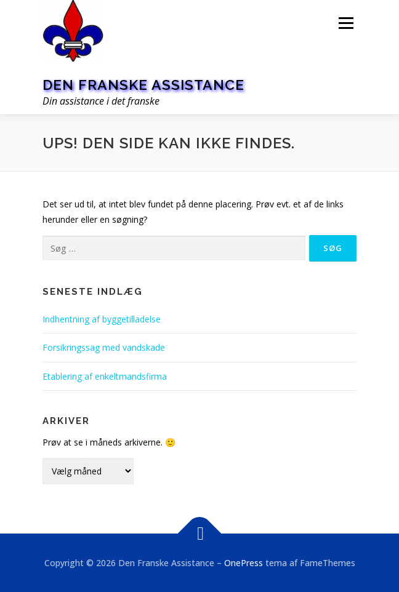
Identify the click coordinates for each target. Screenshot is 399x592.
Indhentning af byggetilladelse (101, 319)
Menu (346, 23)
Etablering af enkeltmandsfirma (104, 376)
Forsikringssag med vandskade (103, 347)
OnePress (243, 563)
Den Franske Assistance (143, 84)
